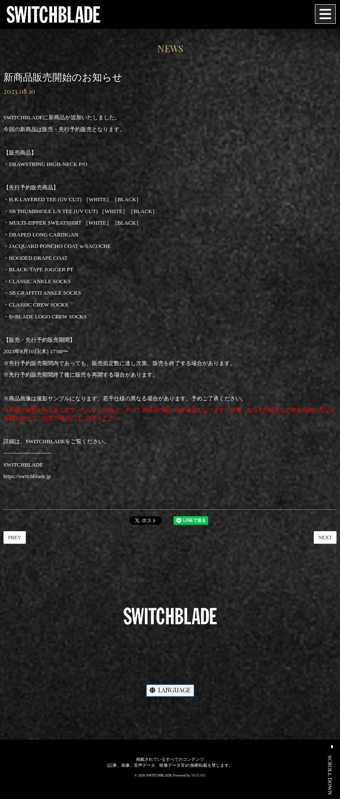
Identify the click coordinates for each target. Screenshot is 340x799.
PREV (14, 537)
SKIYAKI (198, 775)
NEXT (325, 537)
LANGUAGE (170, 690)
